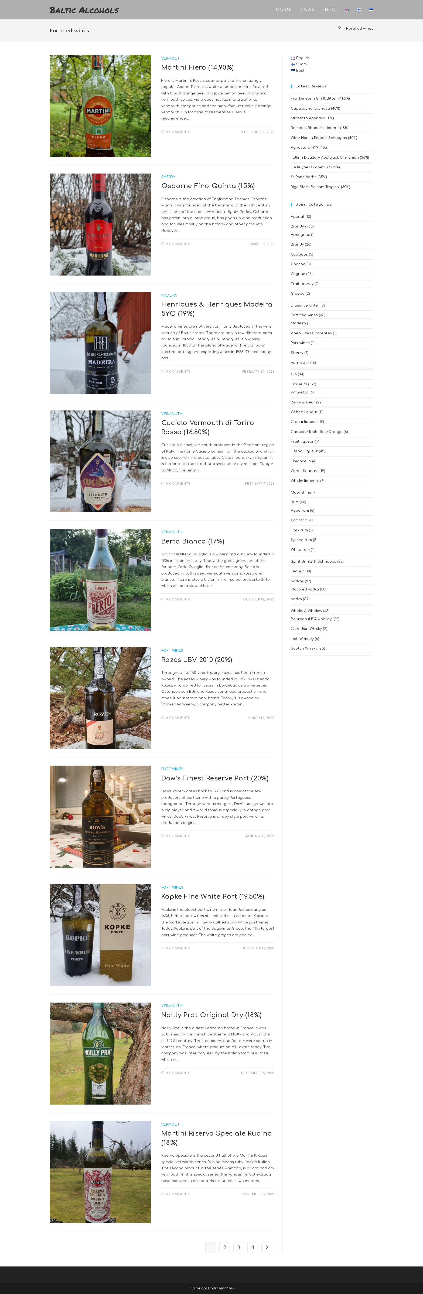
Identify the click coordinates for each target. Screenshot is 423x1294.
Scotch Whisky (304, 648)
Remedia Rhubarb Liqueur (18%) (320, 128)
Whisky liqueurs (305, 481)
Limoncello (301, 461)
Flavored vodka (305, 589)
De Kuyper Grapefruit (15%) (315, 167)
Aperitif (297, 217)
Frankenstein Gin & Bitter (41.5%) (320, 98)
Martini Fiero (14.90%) (197, 67)
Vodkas (297, 581)
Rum (295, 502)
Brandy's (298, 226)
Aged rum (300, 510)
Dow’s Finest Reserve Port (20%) (215, 778)
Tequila (297, 571)
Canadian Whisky (306, 629)
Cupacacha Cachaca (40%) (315, 108)
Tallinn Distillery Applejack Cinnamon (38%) (330, 157)
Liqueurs (299, 384)
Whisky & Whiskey (306, 611)
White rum (300, 550)
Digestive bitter (305, 305)
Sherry (297, 353)
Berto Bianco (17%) (192, 541)
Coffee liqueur (304, 412)
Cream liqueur (304, 422)
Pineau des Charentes (311, 333)
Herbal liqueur (304, 451)
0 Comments (178, 132)
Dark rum (299, 530)
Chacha (298, 264)
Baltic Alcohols (84, 10)
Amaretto (299, 392)
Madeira (298, 323)
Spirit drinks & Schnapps (313, 561)
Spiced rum (301, 540)
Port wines (300, 343)
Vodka (296, 599)
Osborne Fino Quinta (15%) (208, 186)
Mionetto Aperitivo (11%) (312, 118)
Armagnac (300, 235)
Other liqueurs (304, 471)
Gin (294, 374)
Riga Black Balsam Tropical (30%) (320, 187)
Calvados (299, 254)
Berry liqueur (303, 402)
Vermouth (300, 363)
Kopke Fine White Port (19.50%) (212, 896)
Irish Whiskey (302, 639)
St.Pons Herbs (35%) (309, 177)
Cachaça (299, 520)
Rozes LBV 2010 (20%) (196, 660)
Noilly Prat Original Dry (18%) (211, 1015)
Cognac (298, 274)
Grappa (298, 294)
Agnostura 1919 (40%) (310, 148)
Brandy (297, 244)
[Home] (339, 28)
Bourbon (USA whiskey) (312, 619)
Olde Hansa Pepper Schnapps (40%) (324, 138)
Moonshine (301, 492)
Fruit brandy (302, 284)
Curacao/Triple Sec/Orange (317, 432)
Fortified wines (359, 28)
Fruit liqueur (302, 441)
